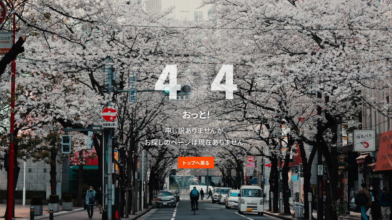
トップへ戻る (196, 162)
